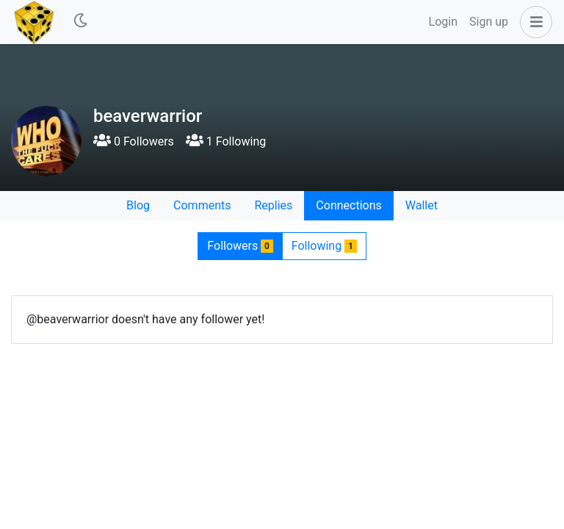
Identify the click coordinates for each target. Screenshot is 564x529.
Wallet (421, 205)
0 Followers (133, 141)
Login (443, 22)
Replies (273, 205)
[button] (533, 22)
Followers (239, 246)
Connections (348, 205)
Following (324, 246)
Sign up (488, 22)
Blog (138, 205)
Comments (202, 205)
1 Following (226, 141)
